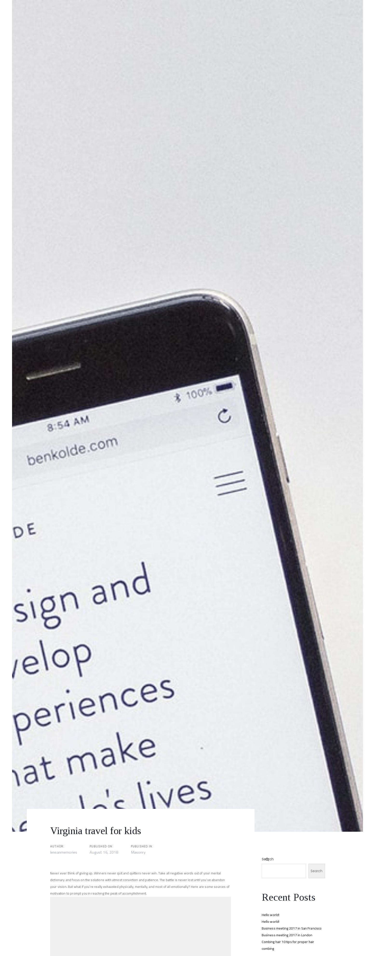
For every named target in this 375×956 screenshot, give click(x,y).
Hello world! (271, 915)
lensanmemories (63, 852)
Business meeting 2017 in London (287, 935)
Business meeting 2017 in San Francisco (292, 928)
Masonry (138, 852)
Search (268, 859)
